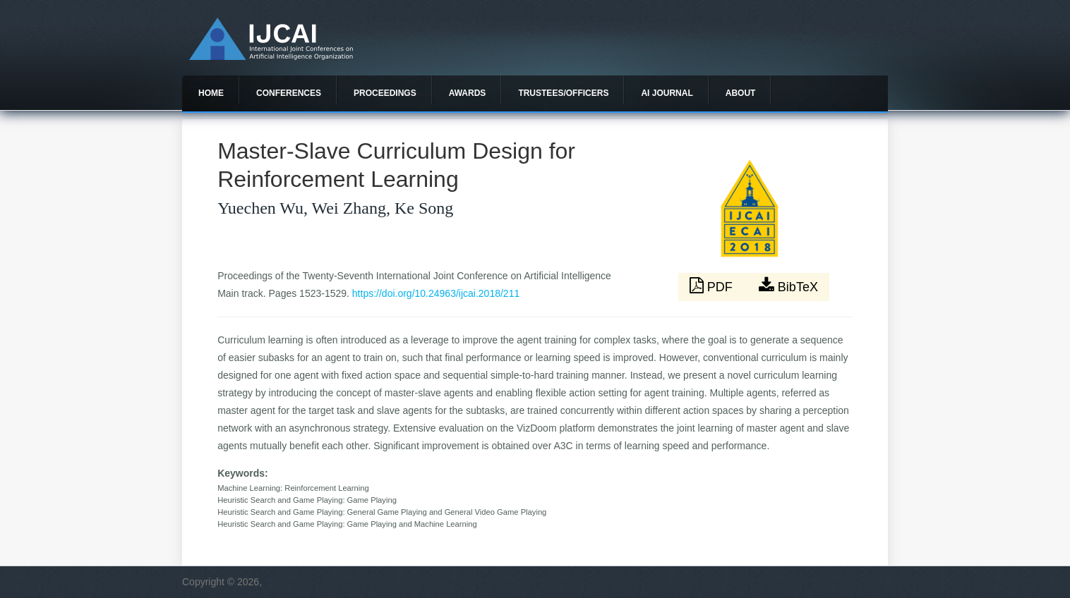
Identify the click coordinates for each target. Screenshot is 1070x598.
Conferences (288, 93)
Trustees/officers (563, 93)
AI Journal (666, 93)
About (741, 93)
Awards (467, 93)
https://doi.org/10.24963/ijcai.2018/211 (435, 293)
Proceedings (385, 93)
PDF (713, 285)
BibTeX (788, 285)
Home (211, 93)
